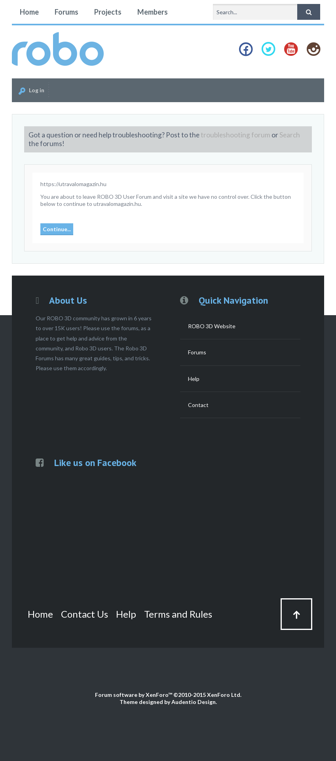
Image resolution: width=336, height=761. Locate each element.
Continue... (57, 229)
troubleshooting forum (235, 135)
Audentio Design (193, 701)
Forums (66, 12)
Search (289, 135)
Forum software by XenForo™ (168, 694)
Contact (198, 404)
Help (193, 378)
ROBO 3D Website (211, 326)
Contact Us (84, 614)
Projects (107, 12)
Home (29, 12)
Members (152, 12)
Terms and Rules (178, 614)
